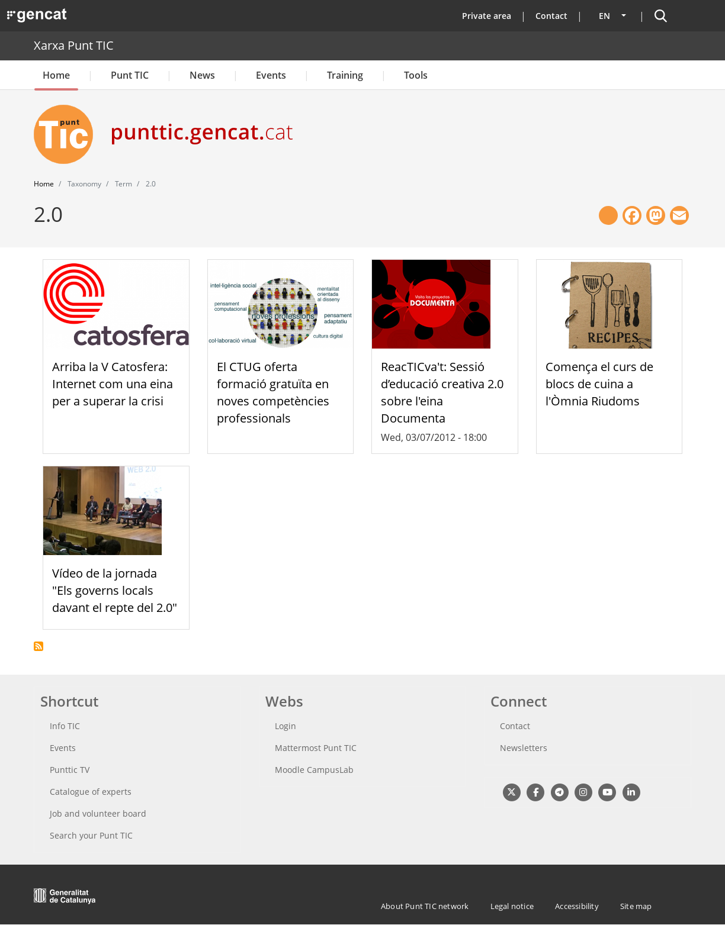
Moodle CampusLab (314, 769)
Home (56, 75)
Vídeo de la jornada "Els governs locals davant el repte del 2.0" (114, 590)
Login (285, 725)
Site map (636, 906)
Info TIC (65, 725)
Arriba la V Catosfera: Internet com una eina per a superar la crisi (112, 384)
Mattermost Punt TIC (316, 747)
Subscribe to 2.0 (38, 646)
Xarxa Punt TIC (74, 45)
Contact (551, 15)
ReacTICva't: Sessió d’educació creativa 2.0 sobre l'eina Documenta (442, 392)
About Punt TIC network (425, 906)
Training (345, 75)
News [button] (202, 75)
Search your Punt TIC (91, 835)
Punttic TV (69, 769)
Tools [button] (416, 75)
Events (271, 75)
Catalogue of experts (90, 791)
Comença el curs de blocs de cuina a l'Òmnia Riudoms (599, 384)
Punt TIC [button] (130, 75)
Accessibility (577, 906)
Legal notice (512, 906)
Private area (486, 15)
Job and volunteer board (98, 813)
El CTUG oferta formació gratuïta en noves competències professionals (273, 392)
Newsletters (523, 747)
